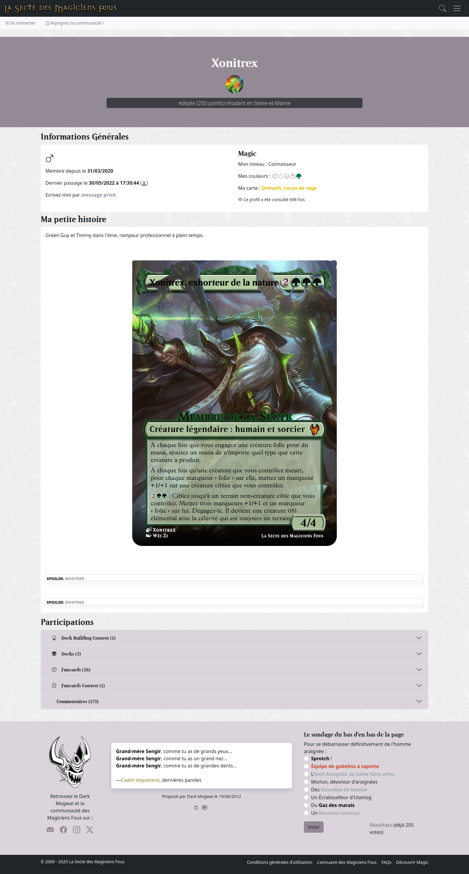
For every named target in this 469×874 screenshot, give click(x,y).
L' (353, 774)
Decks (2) (66, 654)
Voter (314, 827)
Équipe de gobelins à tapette (345, 766)
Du (332, 805)
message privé (98, 195)
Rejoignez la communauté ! (74, 23)
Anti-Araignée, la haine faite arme (354, 774)
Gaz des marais (337, 805)
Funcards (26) (71, 670)
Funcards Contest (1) (78, 685)
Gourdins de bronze (344, 789)
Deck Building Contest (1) (84, 638)
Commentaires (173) (78, 701)
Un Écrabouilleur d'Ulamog (341, 797)
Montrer (74, 578)
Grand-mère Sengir (138, 751)
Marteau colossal (339, 813)
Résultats (381, 825)
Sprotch (320, 758)
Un (335, 813)
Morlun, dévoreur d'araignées (344, 782)
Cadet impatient (140, 780)
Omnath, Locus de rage (288, 188)
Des (339, 789)
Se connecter (20, 23)
